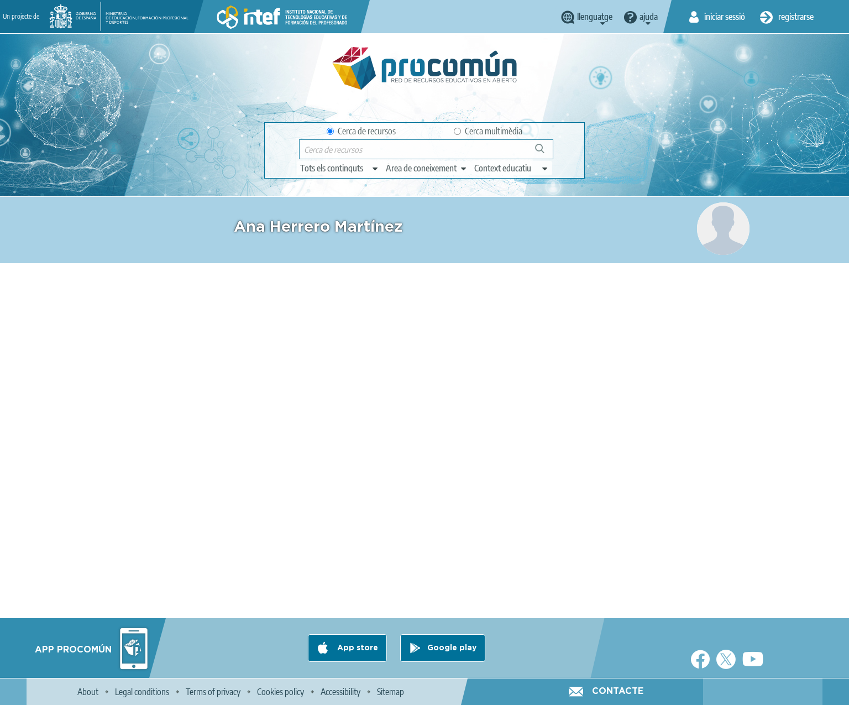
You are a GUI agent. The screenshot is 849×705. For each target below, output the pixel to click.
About (87, 691)
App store (356, 648)
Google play (451, 648)
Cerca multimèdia (488, 131)
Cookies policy (280, 691)
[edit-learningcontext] (511, 168)
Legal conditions (142, 691)
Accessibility (340, 691)
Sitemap (390, 691)
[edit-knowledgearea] (426, 168)
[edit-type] (339, 168)
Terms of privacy (213, 691)
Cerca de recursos (361, 131)
